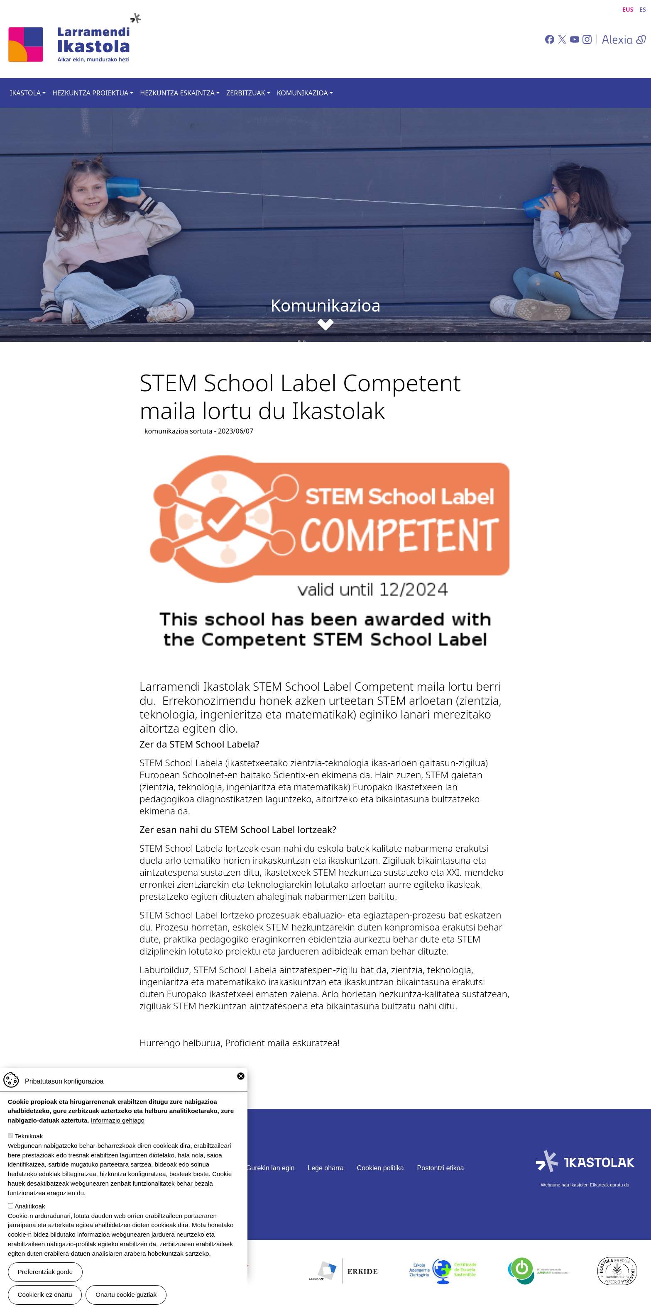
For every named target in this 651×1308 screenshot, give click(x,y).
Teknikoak (29, 1136)
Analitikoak (30, 1206)
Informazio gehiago (117, 1120)
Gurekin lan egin (270, 1168)
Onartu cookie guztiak (126, 1294)
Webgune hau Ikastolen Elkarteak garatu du (585, 1184)
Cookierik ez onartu (45, 1294)
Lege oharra (325, 1168)
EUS (628, 9)
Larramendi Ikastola (74, 39)
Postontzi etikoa (440, 1168)
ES (642, 9)
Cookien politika (380, 1168)
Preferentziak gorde (45, 1271)
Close (241, 1076)
